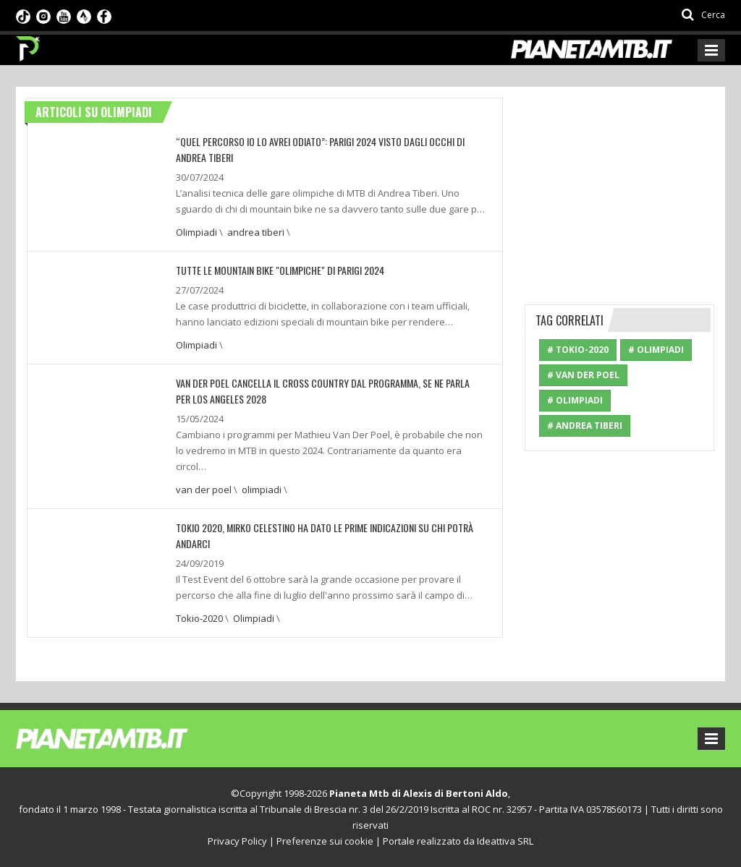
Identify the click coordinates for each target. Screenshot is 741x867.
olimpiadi (261, 489)
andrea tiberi (255, 232)
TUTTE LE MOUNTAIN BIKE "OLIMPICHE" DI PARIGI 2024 (280, 270)
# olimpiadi (575, 400)
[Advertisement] (633, 188)
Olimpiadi (196, 232)
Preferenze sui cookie (324, 840)
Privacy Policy (237, 840)
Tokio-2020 (199, 618)
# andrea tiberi (584, 425)
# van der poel (583, 375)
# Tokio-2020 (578, 349)
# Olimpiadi (656, 349)
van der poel (204, 489)
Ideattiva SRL (505, 840)
